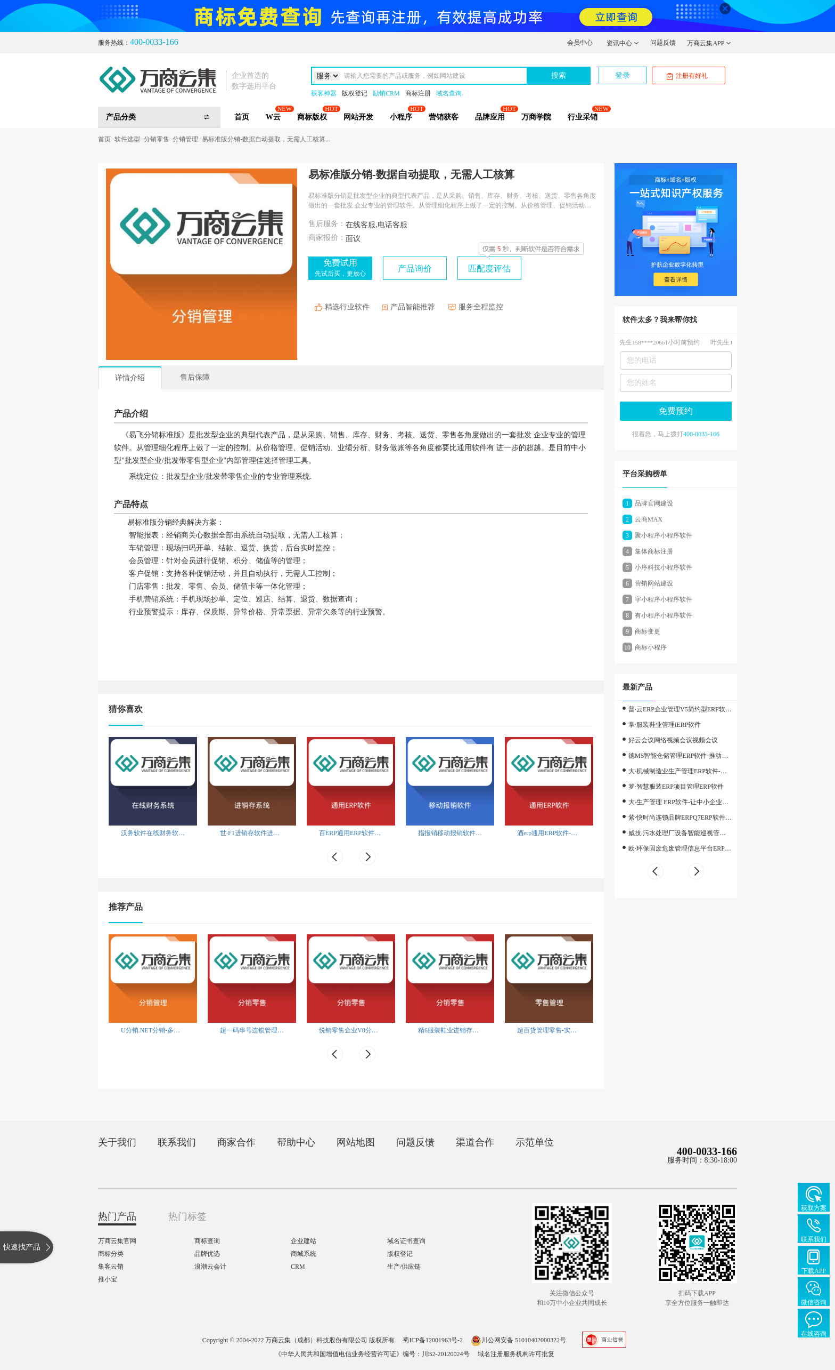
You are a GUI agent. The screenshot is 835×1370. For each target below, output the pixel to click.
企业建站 (303, 1241)
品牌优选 (207, 1253)
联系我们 (177, 1142)
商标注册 (418, 93)
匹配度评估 (489, 268)
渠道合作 (475, 1142)
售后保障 (195, 377)
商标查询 (207, 1241)
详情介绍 (130, 378)
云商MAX (648, 519)
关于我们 (117, 1142)
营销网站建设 (654, 583)
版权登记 (354, 93)
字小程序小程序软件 (663, 599)
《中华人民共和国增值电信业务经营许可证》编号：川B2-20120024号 (372, 1354)
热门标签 (187, 1216)
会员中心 (580, 42)
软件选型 (127, 139)
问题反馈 (663, 42)
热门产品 (117, 1216)
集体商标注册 (654, 551)
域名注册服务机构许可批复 (516, 1354)
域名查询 (449, 93)
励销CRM (386, 93)
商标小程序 (651, 647)
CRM (298, 1266)
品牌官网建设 (654, 503)
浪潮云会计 (210, 1266)
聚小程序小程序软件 (663, 535)
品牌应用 (490, 117)
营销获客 (444, 117)
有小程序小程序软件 (663, 615)
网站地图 (356, 1142)
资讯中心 (623, 43)
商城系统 (303, 1253)
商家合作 (236, 1142)
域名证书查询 (406, 1241)
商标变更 (647, 631)
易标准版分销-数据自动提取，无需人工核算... (266, 139)
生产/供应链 (404, 1266)
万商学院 (536, 117)
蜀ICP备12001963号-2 (433, 1340)
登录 (622, 75)
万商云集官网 (117, 1241)
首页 (241, 117)
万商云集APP (709, 43)
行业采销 (582, 117)
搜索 (558, 75)
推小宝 (107, 1279)
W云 (273, 117)
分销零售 (156, 139)
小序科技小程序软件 (663, 567)
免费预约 (676, 410)
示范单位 (534, 1142)
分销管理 (185, 139)
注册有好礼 (687, 76)
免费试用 (340, 267)
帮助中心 (296, 1142)
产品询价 (415, 268)
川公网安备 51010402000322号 (518, 1340)
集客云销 (111, 1266)
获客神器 (324, 93)
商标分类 (111, 1253)
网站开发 (358, 117)
